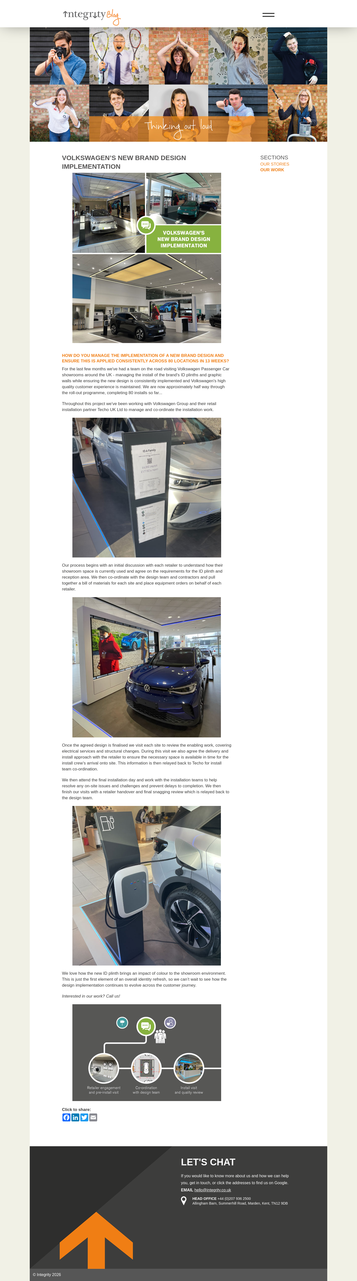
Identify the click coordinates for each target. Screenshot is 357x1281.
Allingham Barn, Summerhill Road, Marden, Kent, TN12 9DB (240, 1203)
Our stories (274, 164)
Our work (272, 170)
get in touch (200, 1183)
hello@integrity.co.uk (212, 1190)
